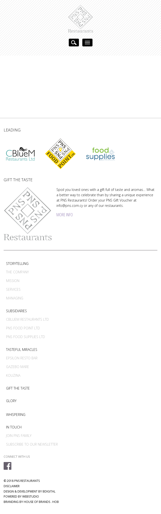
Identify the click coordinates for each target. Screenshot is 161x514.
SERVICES (13, 289)
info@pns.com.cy (69, 205)
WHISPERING (15, 414)
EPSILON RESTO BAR (22, 358)
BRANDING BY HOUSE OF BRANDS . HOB (31, 502)
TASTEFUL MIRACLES (21, 349)
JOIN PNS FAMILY (18, 435)
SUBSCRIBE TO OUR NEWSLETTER (32, 444)
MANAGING (14, 298)
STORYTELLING (17, 263)
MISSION (12, 280)
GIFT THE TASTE (18, 388)
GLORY (11, 400)
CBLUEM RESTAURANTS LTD (27, 319)
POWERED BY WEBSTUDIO (21, 496)
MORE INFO (64, 214)
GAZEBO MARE (17, 366)
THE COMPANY (17, 272)
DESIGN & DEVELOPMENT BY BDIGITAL (29, 491)
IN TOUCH (14, 427)
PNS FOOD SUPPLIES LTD (25, 336)
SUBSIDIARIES (16, 311)
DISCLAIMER (12, 486)
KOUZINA (13, 375)
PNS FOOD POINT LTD (23, 328)
